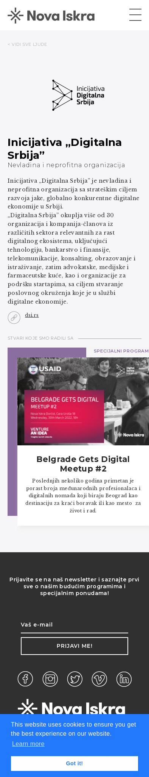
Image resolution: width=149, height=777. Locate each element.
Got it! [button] (74, 763)
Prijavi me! (75, 645)
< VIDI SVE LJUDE (27, 44)
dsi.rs (32, 315)
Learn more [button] (28, 744)
